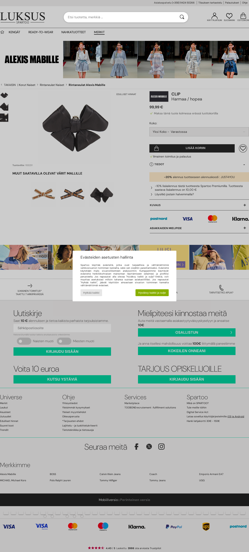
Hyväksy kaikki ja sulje (152, 292)
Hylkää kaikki (91, 292)
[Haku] (182, 17)
